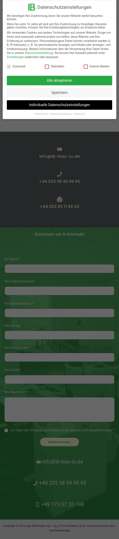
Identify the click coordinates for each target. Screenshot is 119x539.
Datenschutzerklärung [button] (61, 111)
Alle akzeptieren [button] (59, 78)
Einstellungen (15, 54)
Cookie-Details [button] (41, 111)
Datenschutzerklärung (39, 50)
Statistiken (54, 63)
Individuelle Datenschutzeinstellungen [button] (59, 102)
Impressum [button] (79, 111)
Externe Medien (96, 63)
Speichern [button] (59, 90)
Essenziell (16, 63)
